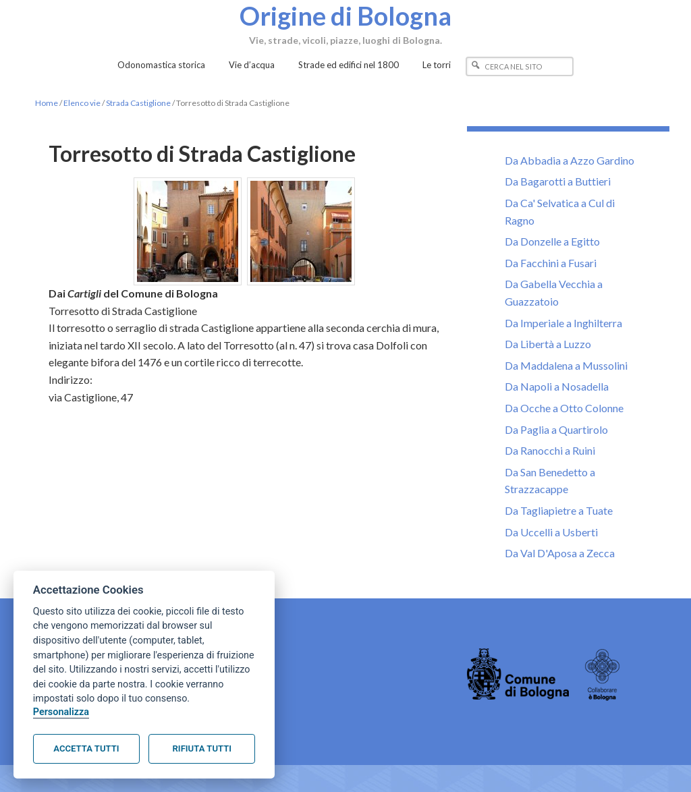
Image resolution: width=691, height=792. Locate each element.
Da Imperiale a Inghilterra (563, 322)
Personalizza (61, 712)
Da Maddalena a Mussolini (566, 365)
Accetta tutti (86, 748)
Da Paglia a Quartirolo (556, 429)
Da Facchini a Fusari (551, 262)
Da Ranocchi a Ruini (550, 450)
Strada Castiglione (138, 103)
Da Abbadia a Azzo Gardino (569, 160)
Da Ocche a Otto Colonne (564, 407)
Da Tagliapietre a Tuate (559, 510)
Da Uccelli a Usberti (551, 532)
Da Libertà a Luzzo (548, 343)
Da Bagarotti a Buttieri (558, 181)
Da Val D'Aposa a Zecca (560, 552)
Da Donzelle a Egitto (552, 241)
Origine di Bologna (345, 15)
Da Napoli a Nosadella (557, 386)
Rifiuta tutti (202, 748)
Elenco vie (82, 103)
